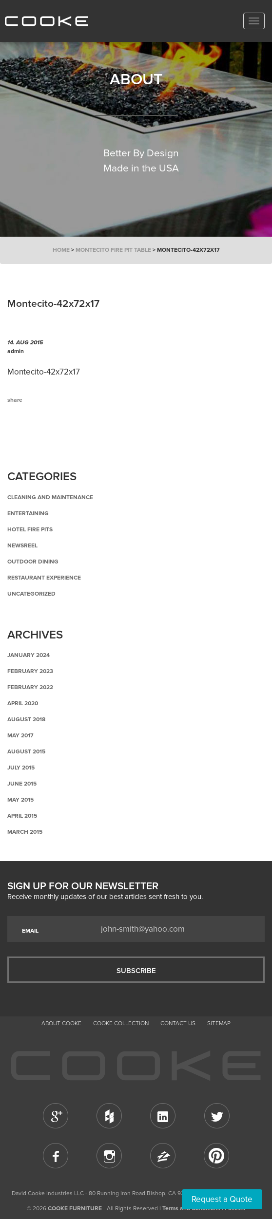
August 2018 (26, 719)
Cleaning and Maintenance (50, 497)
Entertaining (28, 513)
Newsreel (22, 545)
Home (61, 249)
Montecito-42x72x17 (43, 372)
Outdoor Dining (32, 561)
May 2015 (20, 799)
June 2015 (22, 783)
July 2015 (21, 767)
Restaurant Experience (44, 577)
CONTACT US (177, 1023)
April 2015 (22, 815)
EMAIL (30, 930)
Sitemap (219, 1023)
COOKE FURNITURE (75, 1208)
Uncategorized (31, 593)
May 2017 (20, 735)
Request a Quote (222, 1199)
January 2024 (28, 655)
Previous (22, 440)
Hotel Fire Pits (30, 529)
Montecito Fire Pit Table (113, 249)
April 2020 (22, 703)
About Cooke (61, 1023)
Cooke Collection (121, 1023)
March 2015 (24, 831)
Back (56, 440)
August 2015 (26, 751)
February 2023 (30, 671)
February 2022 (30, 687)
